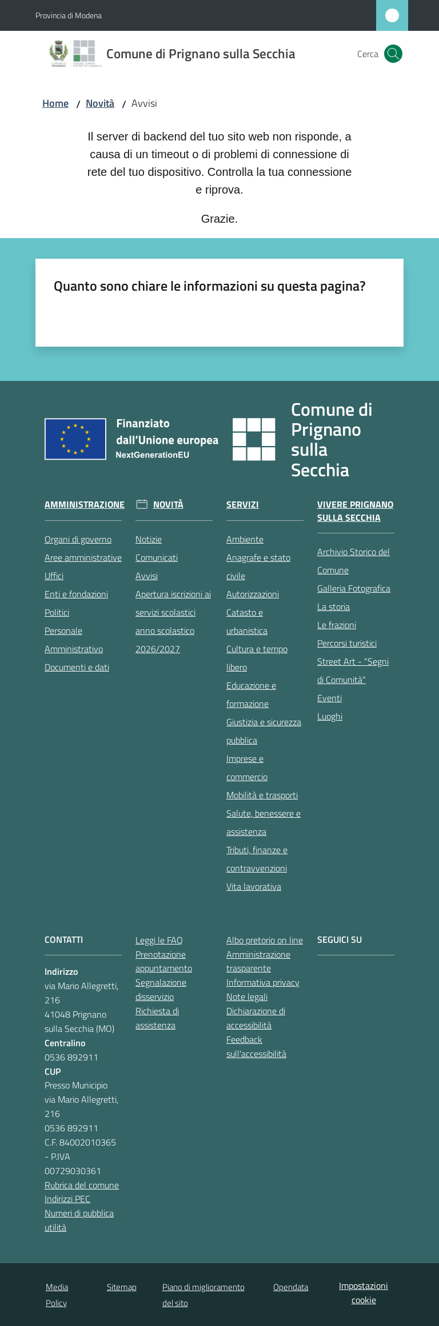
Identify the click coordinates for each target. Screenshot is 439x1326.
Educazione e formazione (251, 694)
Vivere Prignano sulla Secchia (355, 511)
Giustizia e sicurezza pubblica (263, 731)
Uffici (54, 575)
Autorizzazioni (252, 594)
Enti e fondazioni (76, 594)
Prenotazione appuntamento (163, 961)
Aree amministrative (83, 557)
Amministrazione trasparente (258, 961)
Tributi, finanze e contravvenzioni (257, 859)
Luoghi (329, 716)
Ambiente (245, 539)
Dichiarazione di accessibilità (255, 1018)
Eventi (329, 698)
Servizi (242, 504)
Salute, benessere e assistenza (263, 822)
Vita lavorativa (253, 886)
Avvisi (146, 575)
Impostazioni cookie (363, 1293)
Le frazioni (336, 625)
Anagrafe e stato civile (258, 566)
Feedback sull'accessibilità (256, 1046)
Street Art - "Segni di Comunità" (353, 670)
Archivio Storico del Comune (353, 561)
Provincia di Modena (68, 15)
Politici (57, 612)
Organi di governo (78, 539)
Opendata (290, 1286)
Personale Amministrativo (74, 640)
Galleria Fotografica (353, 588)
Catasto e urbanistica (247, 621)
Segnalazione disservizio (160, 989)
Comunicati (156, 557)
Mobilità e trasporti (262, 795)
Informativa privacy (263, 982)
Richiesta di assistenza (157, 1018)
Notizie (148, 539)
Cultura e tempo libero (257, 658)
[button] (393, 53)
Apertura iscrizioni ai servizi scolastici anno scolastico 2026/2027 (173, 621)
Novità (100, 103)
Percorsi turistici (347, 643)
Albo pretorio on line (264, 940)
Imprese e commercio (247, 767)
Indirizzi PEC (67, 1199)
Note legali (247, 996)
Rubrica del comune (82, 1185)
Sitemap (122, 1286)
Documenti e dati (77, 667)
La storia (333, 606)
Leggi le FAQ (159, 940)
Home (55, 103)
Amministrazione (85, 504)
